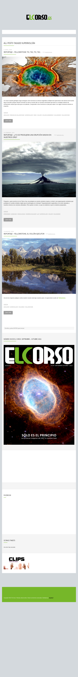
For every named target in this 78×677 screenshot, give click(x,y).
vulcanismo (57, 115)
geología (6, 115)
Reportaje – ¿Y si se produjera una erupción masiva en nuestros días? (27, 136)
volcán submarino (47, 115)
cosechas (14, 214)
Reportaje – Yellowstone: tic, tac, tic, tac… (22, 52)
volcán (39, 115)
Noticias (9, 41)
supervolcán (29, 115)
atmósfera (7, 214)
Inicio (5, 41)
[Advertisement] (39, 6)
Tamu (35, 115)
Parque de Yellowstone (17, 115)
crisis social (21, 214)
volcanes (21, 306)
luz (38, 214)
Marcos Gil (48, 52)
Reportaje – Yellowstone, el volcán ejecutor (24, 234)
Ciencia (6, 112)
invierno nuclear (31, 214)
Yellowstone (66, 115)
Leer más (8, 120)
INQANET (51, 597)
